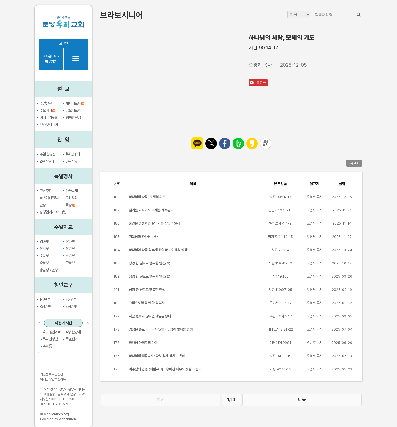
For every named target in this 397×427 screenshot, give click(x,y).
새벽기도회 (75, 103)
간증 (43, 205)
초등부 (44, 256)
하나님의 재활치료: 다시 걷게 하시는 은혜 (157, 356)
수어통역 (49, 346)
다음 (302, 399)
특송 (70, 205)
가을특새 (72, 191)
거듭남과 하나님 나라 (143, 237)
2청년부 (71, 299)
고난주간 (46, 191)
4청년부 (71, 306)
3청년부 (45, 306)
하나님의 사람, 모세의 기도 (147, 197)
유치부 (44, 248)
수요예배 (47, 110)
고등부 (70, 263)
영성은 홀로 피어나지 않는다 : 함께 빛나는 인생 (161, 329)
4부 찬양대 (73, 332)
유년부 (70, 248)
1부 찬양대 (73, 154)
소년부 (70, 256)
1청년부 (45, 299)
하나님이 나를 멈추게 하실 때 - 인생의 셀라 (158, 250)
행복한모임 (73, 117)
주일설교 (46, 103)
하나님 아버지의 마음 (143, 343)
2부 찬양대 (47, 161)
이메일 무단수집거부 (53, 379)
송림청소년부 (49, 270)
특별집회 (72, 339)
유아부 (70, 241)
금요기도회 (73, 110)
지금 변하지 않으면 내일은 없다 (150, 316)
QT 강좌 (71, 198)
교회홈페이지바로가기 (51, 59)
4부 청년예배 (52, 332)
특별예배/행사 (49, 198)
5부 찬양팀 (50, 339)
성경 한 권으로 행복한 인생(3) (149, 263)
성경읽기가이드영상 (53, 212)
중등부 (44, 263)
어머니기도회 (49, 117)
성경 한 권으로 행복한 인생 (147, 290)
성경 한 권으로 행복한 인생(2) (149, 276)
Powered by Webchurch (58, 419)
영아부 (44, 241)
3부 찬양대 (73, 161)
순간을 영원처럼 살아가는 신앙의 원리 (154, 223)
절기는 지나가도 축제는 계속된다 (151, 210)
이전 (160, 399)
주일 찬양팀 (47, 154)
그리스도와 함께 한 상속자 (146, 303)
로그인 (63, 43)
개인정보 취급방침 (51, 374)
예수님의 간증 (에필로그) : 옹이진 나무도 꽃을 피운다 (165, 369)
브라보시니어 (49, 124)
